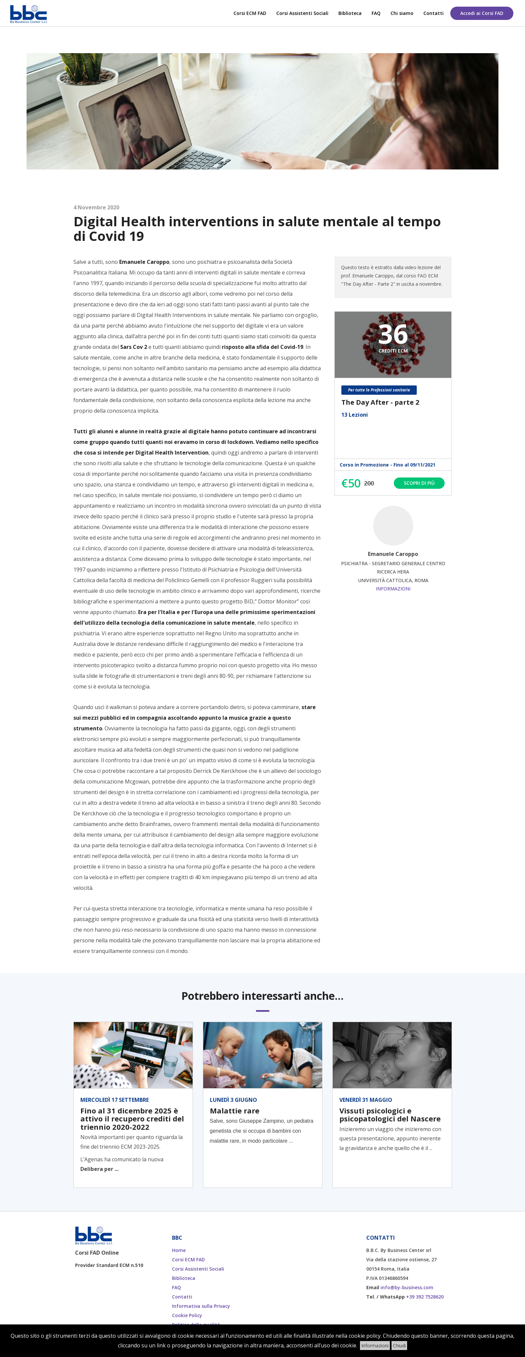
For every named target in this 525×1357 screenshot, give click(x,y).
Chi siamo (402, 13)
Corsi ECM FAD (249, 13)
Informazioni (393, 588)
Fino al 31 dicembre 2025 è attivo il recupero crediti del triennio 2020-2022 (132, 1118)
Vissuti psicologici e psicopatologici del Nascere (390, 1114)
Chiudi (399, 1345)
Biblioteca (350, 13)
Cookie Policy (187, 1315)
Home (179, 1250)
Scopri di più (419, 483)
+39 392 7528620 (425, 1297)
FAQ (376, 13)
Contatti (433, 13)
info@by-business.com (407, 1287)
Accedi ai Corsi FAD (481, 13)
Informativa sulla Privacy (201, 1306)
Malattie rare (234, 1110)
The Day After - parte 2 (380, 402)
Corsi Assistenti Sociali (302, 13)
